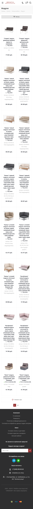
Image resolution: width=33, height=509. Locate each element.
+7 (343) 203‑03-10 (18, 469)
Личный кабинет (16, 436)
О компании (16, 416)
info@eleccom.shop (18, 473)
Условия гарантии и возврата (16, 433)
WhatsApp (18, 460)
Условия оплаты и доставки (16, 431)
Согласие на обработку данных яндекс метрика (16, 423)
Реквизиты (16, 418)
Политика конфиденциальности (16, 421)
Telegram (14, 460)
